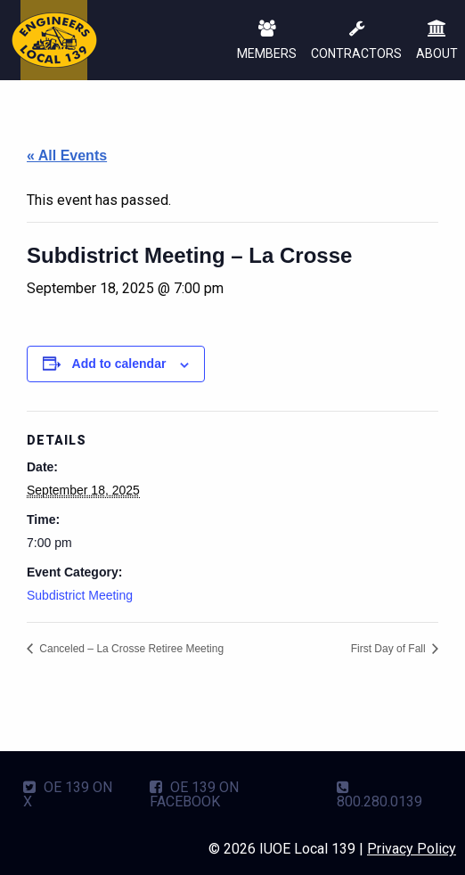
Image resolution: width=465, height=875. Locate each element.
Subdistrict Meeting (80, 595)
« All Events (67, 155)
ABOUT (437, 41)
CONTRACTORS (356, 41)
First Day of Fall (389, 648)
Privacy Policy (411, 848)
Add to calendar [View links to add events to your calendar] (119, 363)
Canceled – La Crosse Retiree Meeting (130, 648)
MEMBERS (267, 41)
